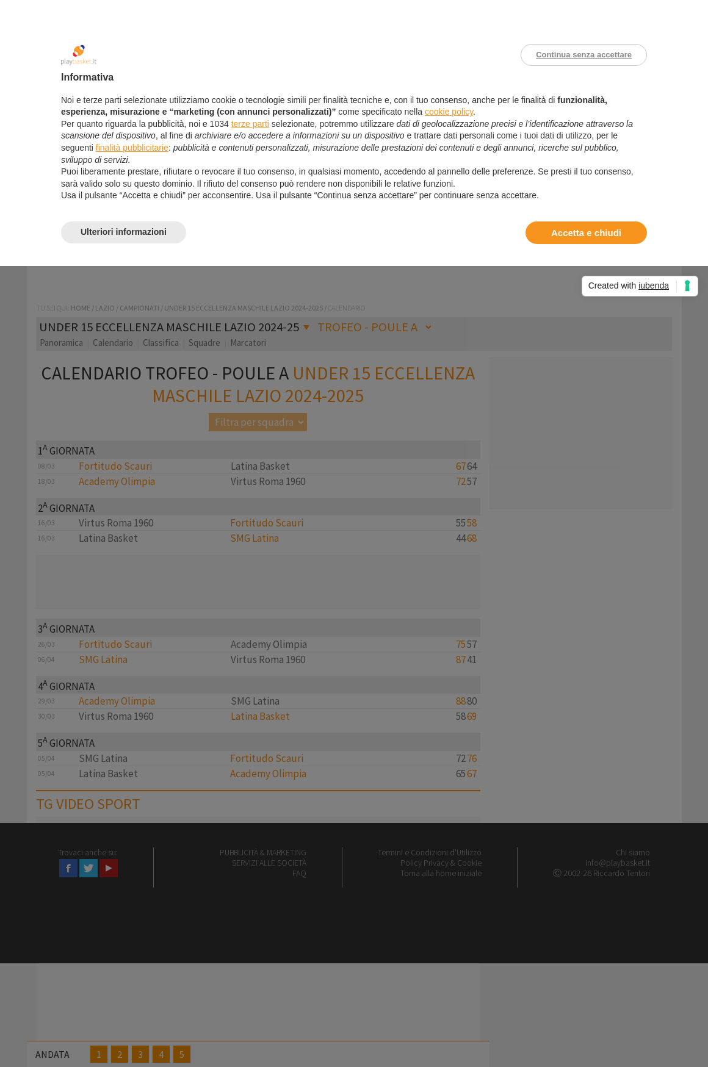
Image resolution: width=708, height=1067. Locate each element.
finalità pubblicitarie (132, 148)
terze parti (250, 124)
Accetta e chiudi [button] (586, 233)
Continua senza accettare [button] (584, 54)
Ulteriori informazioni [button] (124, 232)
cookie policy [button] (449, 112)
